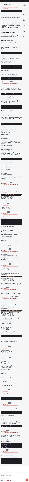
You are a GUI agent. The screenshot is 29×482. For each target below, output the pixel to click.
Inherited (24, 5)
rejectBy (24, 31)
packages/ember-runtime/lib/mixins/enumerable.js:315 (10, 266)
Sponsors (4, 469)
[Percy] (11, 480)
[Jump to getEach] (9, 203)
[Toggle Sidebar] (27, 480)
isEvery (24, 25)
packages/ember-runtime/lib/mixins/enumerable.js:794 (10, 417)
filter (23, 14)
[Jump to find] (11, 145)
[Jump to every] (12, 81)
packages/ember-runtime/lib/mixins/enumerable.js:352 (10, 289)
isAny (23, 24)
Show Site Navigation (28, 1)
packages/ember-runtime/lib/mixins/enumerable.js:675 (10, 238)
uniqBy (23, 37)
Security (7, 469)
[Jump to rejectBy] (11, 346)
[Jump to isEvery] (11, 249)
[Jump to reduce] (18, 296)
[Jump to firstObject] (9, 430)
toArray (24, 35)
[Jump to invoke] (13, 226)
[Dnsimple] (14, 480)
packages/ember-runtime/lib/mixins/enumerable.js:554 (10, 83)
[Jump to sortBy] (10, 369)
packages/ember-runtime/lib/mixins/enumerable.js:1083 (10, 405)
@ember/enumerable (5, 8)
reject (23, 30)
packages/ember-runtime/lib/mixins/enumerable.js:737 (10, 228)
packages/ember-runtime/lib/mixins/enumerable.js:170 (10, 452)
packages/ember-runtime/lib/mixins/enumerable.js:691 (10, 298)
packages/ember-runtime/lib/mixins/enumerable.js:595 (10, 251)
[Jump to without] (13, 415)
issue (15, 472)
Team (1, 469)
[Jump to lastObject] (9, 449)
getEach (24, 20)
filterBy (24, 15)
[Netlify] (1, 480)
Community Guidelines (17, 469)
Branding (12, 469)
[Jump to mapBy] (9, 287)
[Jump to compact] (8, 70)
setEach (24, 32)
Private (24, 7)
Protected (24, 6)
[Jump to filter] (11, 110)
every (23, 13)
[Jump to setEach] (11, 357)
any (23, 10)
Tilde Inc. (7, 474)
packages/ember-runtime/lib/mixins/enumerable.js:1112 (10, 214)
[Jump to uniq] (10, 389)
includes (24, 21)
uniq (23, 36)
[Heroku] (5, 480)
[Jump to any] (12, 40)
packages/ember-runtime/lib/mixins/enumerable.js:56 (10, 7)
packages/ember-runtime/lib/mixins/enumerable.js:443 (10, 136)
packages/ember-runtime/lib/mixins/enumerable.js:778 (10, 72)
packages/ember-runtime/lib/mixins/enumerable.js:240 (10, 184)
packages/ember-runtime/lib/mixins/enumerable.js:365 (10, 112)
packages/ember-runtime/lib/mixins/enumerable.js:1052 (10, 371)
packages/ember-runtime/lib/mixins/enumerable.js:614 (10, 42)
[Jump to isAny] (11, 236)
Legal (9, 469)
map (23, 26)
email (11, 472)
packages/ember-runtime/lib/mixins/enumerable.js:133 (10, 432)
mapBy (24, 27)
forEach (24, 19)
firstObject (24, 41)
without (24, 38)
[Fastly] (8, 480)
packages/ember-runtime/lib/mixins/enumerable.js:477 (10, 147)
